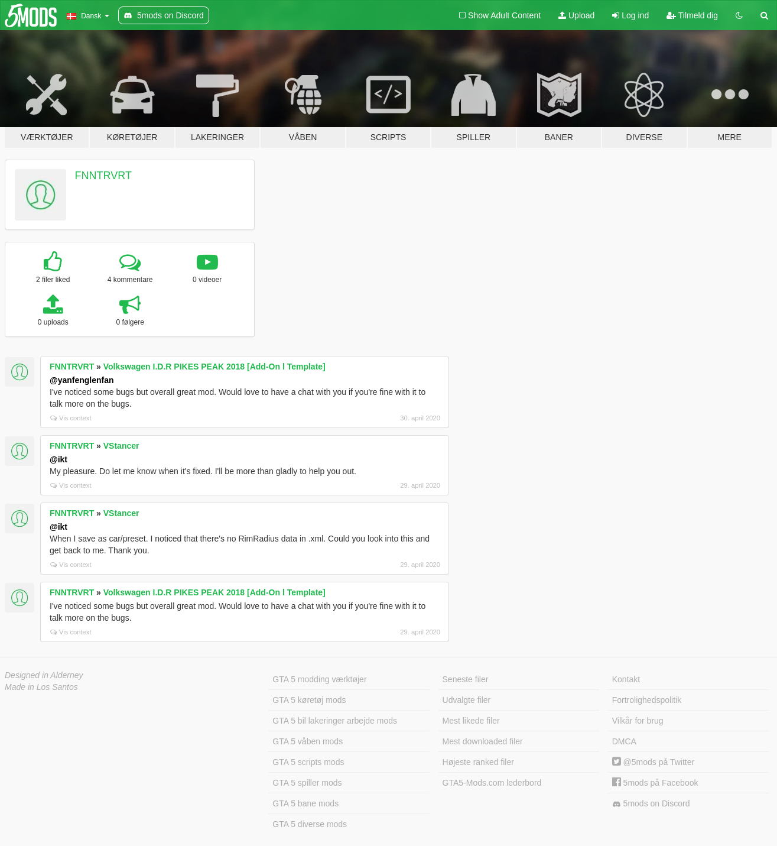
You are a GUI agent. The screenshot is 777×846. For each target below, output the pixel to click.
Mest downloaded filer (483, 741)
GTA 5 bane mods (305, 803)
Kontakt (626, 679)
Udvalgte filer (467, 700)
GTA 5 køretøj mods (309, 700)
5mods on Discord (651, 804)
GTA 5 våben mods (307, 741)
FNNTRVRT (103, 175)
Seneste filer (466, 679)
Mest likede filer (471, 720)
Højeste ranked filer (478, 762)
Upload (576, 15)
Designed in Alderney (44, 675)
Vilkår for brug (638, 720)
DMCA (624, 741)
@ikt (58, 459)
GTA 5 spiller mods (307, 782)
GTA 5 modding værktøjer (319, 679)
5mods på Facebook (655, 782)
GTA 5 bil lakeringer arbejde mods (334, 720)
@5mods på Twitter (653, 762)
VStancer (121, 445)
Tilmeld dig (692, 15)
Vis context (71, 418)
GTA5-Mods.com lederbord (492, 782)
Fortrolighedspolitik (647, 700)
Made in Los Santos (41, 687)
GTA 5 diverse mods (309, 824)
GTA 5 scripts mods (308, 762)
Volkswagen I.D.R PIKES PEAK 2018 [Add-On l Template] (214, 366)
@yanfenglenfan (82, 380)
